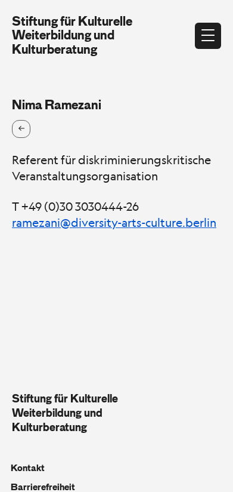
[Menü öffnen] (208, 36)
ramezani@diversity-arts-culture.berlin (114, 223)
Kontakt (28, 468)
